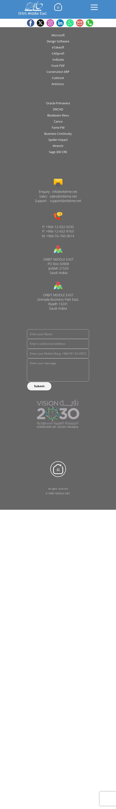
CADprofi (58, 53)
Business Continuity (58, 133)
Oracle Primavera (58, 103)
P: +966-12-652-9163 (58, 231)
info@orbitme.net (64, 191)
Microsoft (58, 35)
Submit (39, 386)
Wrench (58, 146)
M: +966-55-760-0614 (58, 236)
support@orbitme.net (65, 201)
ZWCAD (58, 109)
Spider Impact (58, 140)
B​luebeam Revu (58, 115)
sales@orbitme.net (63, 196)
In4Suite (58, 59)
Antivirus (58, 84)
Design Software (58, 41)
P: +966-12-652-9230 (58, 227)
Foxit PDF (58, 66)
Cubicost (58, 78)
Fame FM (58, 127)
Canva (58, 121)
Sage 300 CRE (58, 152)
